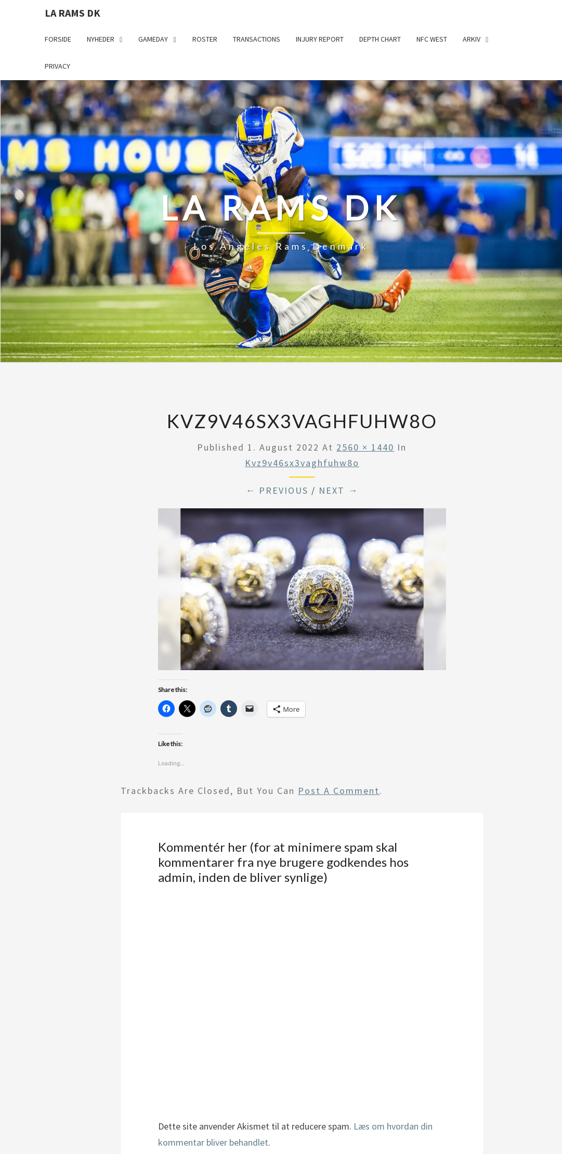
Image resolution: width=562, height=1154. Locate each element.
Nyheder (100, 39)
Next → (338, 490)
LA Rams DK (72, 12)
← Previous (276, 490)
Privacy (57, 66)
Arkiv (471, 39)
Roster (204, 39)
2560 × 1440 (365, 447)
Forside (58, 39)
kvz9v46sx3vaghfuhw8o (302, 463)
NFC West (431, 39)
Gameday (153, 39)
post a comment (339, 791)
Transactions (256, 39)
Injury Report (320, 39)
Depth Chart (380, 39)
